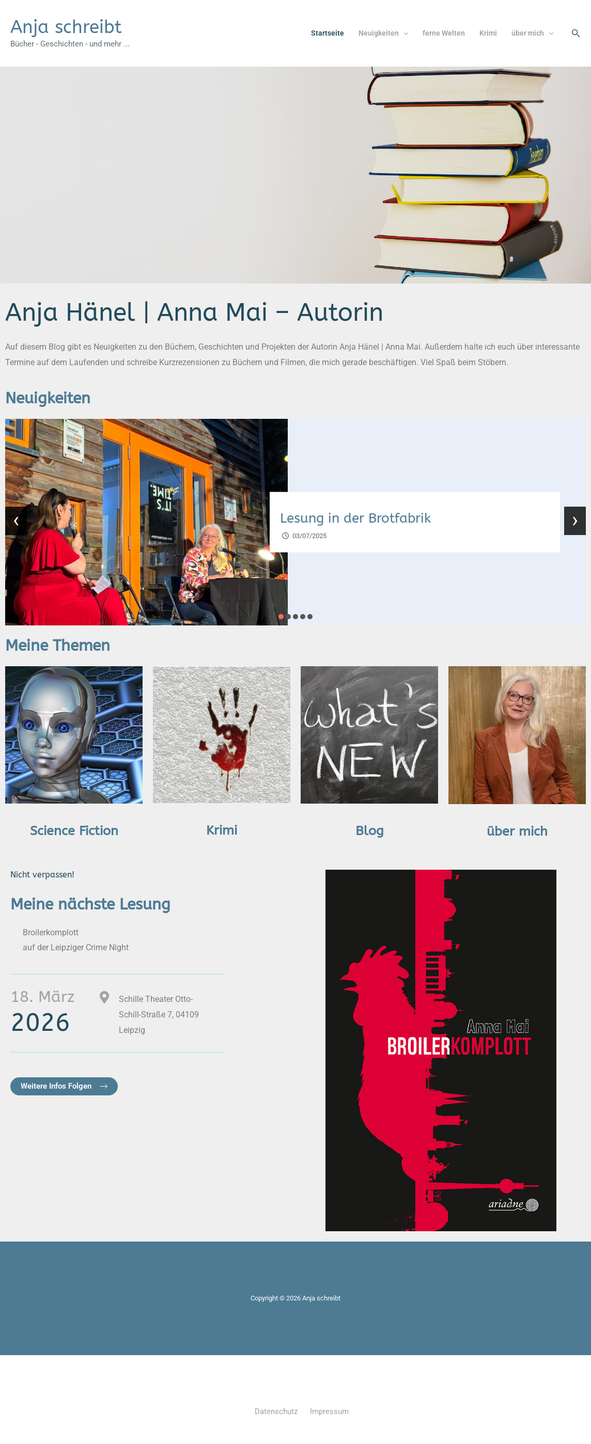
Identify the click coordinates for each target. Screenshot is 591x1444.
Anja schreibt (66, 27)
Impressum (329, 1411)
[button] (403, 33)
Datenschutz (276, 1411)
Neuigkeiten (383, 33)
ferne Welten (444, 33)
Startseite (327, 33)
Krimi (488, 33)
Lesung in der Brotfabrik (355, 518)
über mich (532, 33)
